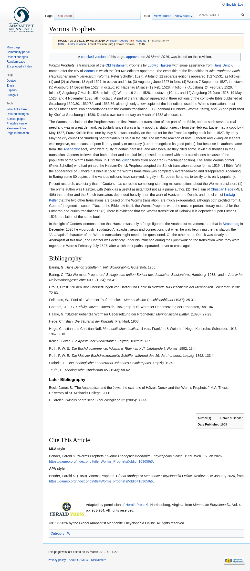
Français (12, 95)
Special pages (16, 119)
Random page (16, 61)
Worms (89, 71)
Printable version (17, 123)
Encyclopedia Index (19, 66)
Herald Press (135, 505)
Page (48, 16)
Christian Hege (222, 189)
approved (133, 57)
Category (57, 533)
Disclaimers (98, 560)
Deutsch (12, 80)
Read (146, 16)
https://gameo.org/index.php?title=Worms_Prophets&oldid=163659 (99, 461)
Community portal (18, 52)
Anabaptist (71, 149)
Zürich (126, 160)
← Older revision (75, 43)
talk (131, 40)
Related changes (18, 114)
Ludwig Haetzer (159, 65)
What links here (17, 109)
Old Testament (116, 65)
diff (61, 43)
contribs (141, 40)
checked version (93, 57)
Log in (242, 4)
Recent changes (17, 57)
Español (12, 90)
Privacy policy (57, 560)
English (231, 4)
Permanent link (16, 128)
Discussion (64, 16)
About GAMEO (78, 560)
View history (183, 16)
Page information (18, 133)
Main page (13, 47)
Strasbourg (231, 224)
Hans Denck (223, 65)
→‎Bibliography (158, 40)
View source (162, 16)
